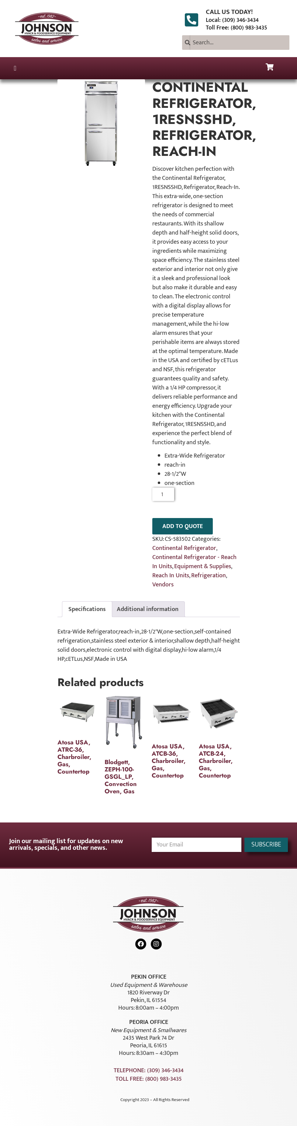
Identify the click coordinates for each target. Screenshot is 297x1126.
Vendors (163, 584)
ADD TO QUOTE (182, 526)
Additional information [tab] (147, 609)
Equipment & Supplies (202, 566)
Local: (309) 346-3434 (232, 20)
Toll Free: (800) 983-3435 (236, 27)
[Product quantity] (163, 494)
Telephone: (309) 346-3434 (149, 1070)
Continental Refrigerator (184, 548)
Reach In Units (170, 575)
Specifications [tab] (87, 609)
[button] (15, 68)
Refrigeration (208, 575)
